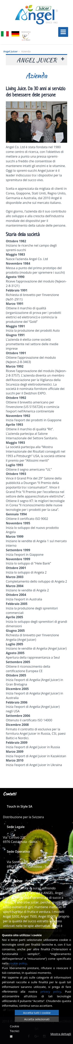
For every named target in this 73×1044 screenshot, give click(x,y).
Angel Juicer (10, 51)
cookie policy (18, 963)
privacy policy (50, 991)
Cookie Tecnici (14, 1028)
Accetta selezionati (36, 1019)
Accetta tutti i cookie (36, 1013)
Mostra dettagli (60, 1034)
